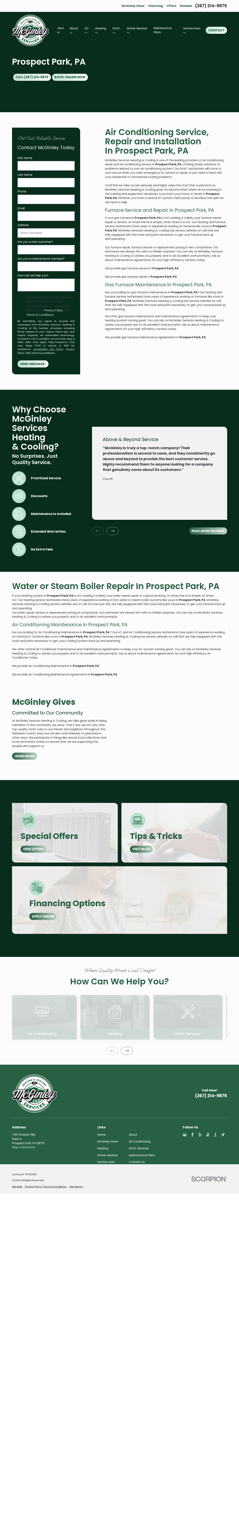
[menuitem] (17, 1249)
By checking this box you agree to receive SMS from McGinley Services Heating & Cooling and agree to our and (49, 306)
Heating (100, 28)
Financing (155, 6)
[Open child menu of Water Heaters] (128, 32)
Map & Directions (23, 1147)
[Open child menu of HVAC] (114, 32)
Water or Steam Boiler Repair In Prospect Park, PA (115, 586)
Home (61, 30)
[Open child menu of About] (71, 32)
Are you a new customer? (35, 242)
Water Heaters (137, 28)
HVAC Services (139, 1148)
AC (87, 28)
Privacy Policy (53, 310)
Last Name (25, 174)
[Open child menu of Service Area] (184, 32)
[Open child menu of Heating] (96, 32)
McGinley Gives (133, 6)
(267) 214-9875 (211, 6)
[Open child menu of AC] (86, 32)
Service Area (191, 28)
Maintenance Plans (163, 30)
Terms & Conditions (40, 315)
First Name (25, 158)
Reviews (186, 6)
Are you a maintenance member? (41, 258)
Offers (171, 6)
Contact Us (137, 1162)
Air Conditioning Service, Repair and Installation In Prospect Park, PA (157, 141)
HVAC (116, 28)
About (74, 28)
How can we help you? (33, 275)
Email (21, 208)
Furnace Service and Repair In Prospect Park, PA (159, 210)
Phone (22, 191)
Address (23, 225)
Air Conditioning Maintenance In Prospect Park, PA (70, 624)
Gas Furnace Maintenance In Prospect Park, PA (158, 284)
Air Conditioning (140, 1141)
